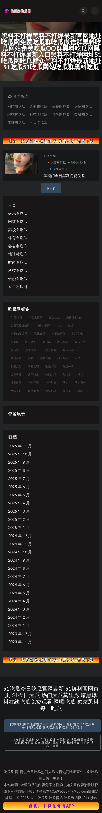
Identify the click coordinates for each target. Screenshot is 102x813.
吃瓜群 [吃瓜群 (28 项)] (47, 341)
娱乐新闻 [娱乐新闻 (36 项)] (50, 350)
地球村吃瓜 (16, 114)
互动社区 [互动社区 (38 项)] (54, 317)
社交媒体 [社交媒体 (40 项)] (16, 382)
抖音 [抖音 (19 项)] (30, 358)
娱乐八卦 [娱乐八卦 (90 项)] (80, 341)
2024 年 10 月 (20, 552)
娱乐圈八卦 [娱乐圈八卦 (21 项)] (32, 350)
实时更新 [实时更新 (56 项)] (16, 358)
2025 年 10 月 (20, 454)
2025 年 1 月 (19, 527)
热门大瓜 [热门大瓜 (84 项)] (50, 374)
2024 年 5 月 (19, 592)
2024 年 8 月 (19, 568)
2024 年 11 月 (20, 543)
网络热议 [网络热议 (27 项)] (50, 390)
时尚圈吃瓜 (61, 114)
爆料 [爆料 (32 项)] (80, 374)
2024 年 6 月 (19, 584)
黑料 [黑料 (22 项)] (80, 390)
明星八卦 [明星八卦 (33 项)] (16, 366)
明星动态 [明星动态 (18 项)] (33, 366)
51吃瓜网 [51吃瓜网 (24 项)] (16, 317)
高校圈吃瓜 (61, 106)
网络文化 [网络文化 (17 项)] (16, 390)
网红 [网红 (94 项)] (65, 382)
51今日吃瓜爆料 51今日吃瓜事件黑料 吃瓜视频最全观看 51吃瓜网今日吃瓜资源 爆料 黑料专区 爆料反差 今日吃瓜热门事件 (52, 742)
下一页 (51, 188)
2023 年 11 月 (20, 641)
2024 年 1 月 (19, 625)
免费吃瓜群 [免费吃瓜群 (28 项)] (43, 325)
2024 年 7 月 (19, 576)
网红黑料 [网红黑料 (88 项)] (80, 382)
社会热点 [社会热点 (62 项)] (50, 382)
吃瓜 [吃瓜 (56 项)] (71, 325)
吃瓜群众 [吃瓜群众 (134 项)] (62, 341)
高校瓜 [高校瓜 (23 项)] (67, 390)
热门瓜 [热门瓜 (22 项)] (67, 374)
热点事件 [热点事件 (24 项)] (16, 374)
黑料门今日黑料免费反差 (64, 175)
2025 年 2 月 (19, 519)
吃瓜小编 (50, 156)
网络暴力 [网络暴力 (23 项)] (33, 390)
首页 (12, 205)
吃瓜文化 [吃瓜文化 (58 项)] (77, 333)
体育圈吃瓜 (16, 122)
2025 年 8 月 (19, 470)
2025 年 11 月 (20, 446)
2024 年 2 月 (19, 617)
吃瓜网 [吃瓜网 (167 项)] (15, 341)
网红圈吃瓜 (16, 106)
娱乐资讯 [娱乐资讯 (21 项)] (68, 350)
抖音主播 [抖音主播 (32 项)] (45, 358)
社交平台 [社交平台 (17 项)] (33, 382)
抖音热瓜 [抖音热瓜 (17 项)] (62, 358)
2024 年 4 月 (19, 601)
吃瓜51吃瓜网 (49, 798)
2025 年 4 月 (19, 503)
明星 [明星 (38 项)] (77, 358)
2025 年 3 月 (19, 511)
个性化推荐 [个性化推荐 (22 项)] (35, 317)
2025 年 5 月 (19, 494)
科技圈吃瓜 (38, 114)
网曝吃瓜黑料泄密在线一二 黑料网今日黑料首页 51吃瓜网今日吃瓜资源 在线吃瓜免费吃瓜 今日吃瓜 (52, 725)
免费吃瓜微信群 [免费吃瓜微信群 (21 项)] (20, 325)
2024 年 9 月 (19, 560)
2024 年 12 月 (20, 535)
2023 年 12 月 (20, 633)
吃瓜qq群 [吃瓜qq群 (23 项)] (39, 333)
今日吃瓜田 (38, 122)
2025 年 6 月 (19, 486)
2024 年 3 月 (19, 609)
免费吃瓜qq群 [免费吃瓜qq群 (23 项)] (74, 317)
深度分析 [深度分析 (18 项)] (68, 366)
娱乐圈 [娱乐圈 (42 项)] (15, 350)
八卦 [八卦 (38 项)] (59, 325)
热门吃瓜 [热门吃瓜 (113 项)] (33, 374)
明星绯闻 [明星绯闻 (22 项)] (50, 366)
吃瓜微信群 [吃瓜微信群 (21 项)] (58, 333)
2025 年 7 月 (19, 478)
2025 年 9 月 (19, 462)
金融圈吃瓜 (83, 114)
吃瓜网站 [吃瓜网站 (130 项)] (30, 341)
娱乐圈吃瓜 (83, 106)
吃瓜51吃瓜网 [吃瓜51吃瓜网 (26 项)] (19, 333)
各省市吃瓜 (38, 106)
